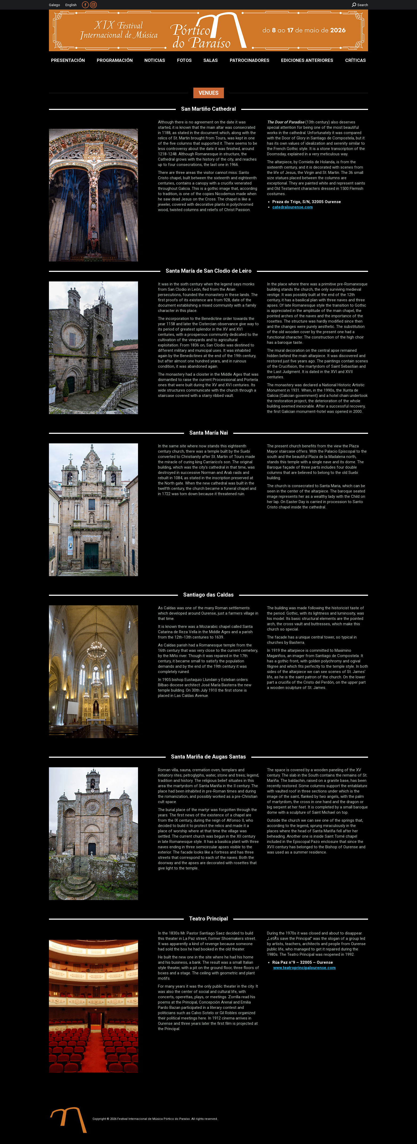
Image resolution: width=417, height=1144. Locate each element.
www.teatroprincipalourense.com (304, 967)
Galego (54, 5)
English (71, 5)
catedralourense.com (292, 207)
